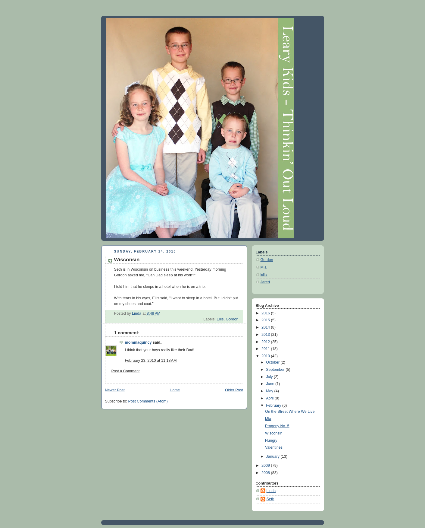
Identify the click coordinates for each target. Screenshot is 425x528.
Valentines (274, 447)
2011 (266, 349)
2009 (266, 465)
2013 (266, 334)
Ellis (220, 319)
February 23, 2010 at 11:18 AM (151, 360)
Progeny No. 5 (277, 426)
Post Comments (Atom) (148, 401)
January (273, 456)
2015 (266, 320)
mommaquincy (138, 342)
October (273, 362)
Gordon (232, 319)
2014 (266, 327)
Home (175, 390)
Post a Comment (125, 371)
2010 (266, 356)
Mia (264, 267)
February (274, 405)
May (270, 391)
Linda (271, 491)
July (270, 377)
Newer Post (115, 390)
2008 (266, 473)
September (276, 369)
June (270, 384)
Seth (270, 499)
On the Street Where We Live (289, 411)
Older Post (234, 390)
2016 (266, 313)
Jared (265, 282)
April (270, 398)
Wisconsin (273, 433)
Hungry (271, 440)
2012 (266, 342)
